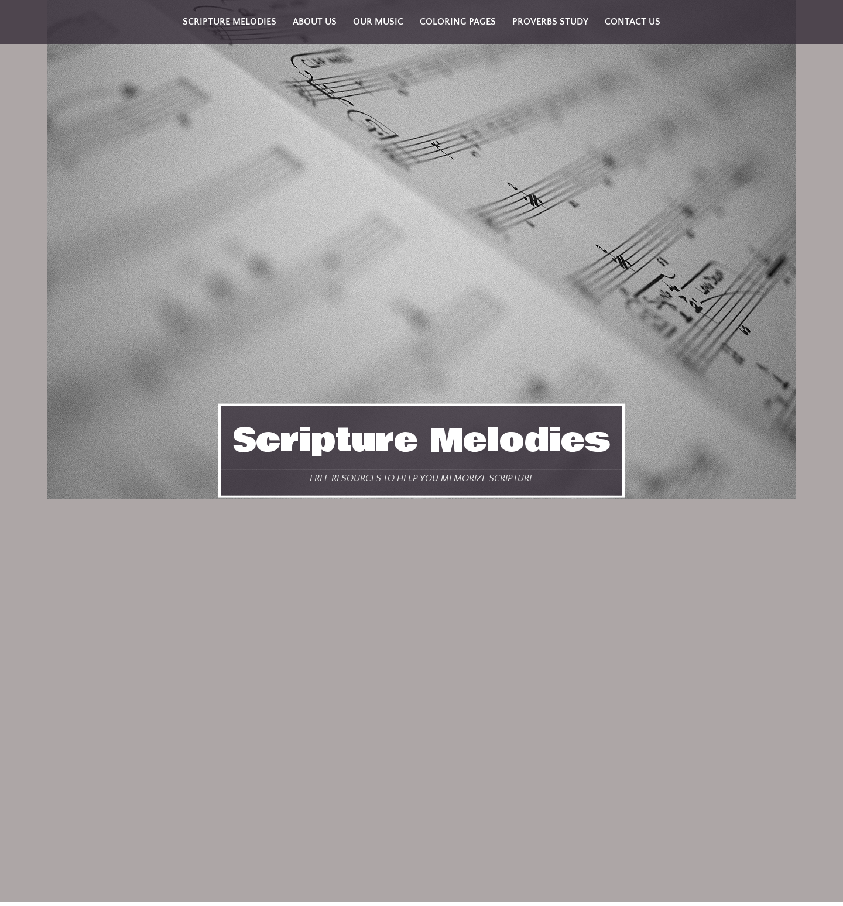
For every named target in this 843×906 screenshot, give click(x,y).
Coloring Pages (458, 21)
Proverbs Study (550, 21)
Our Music (378, 21)
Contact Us (632, 21)
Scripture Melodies (421, 441)
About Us (315, 21)
